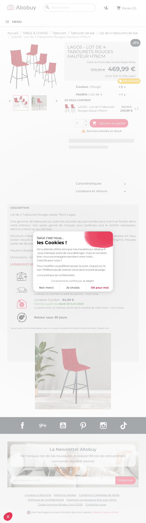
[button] (8, 516)
